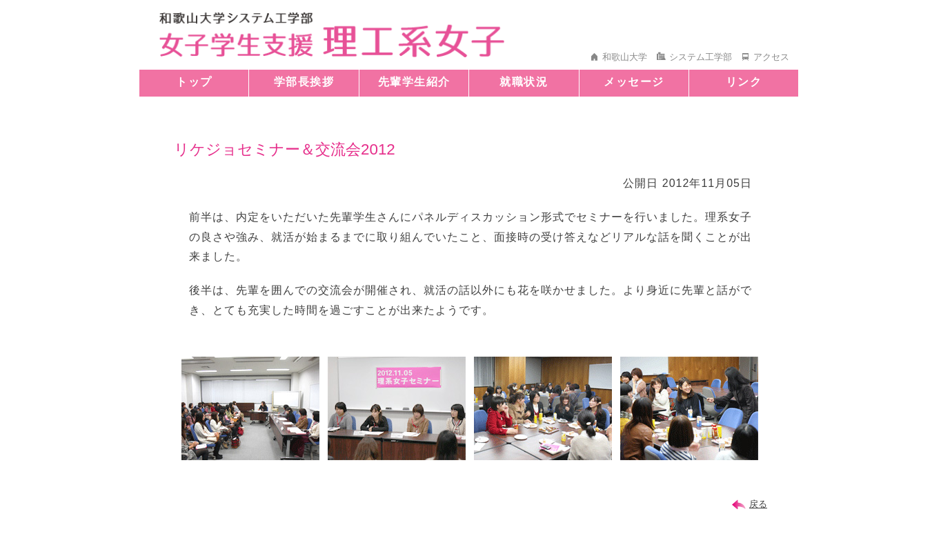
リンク (744, 82)
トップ (194, 82)
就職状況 (523, 82)
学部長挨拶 (304, 82)
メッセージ (634, 82)
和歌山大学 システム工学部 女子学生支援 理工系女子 (331, 35)
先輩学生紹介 (414, 82)
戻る (758, 504)
